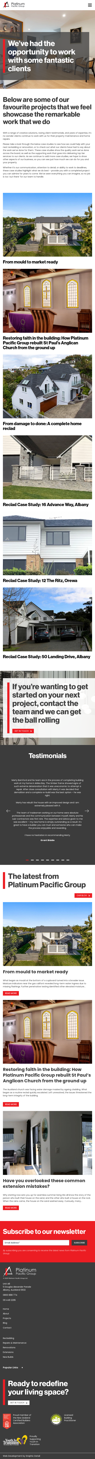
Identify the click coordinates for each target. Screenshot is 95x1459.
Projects (7, 1318)
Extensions (8, 1352)
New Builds (8, 1357)
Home (6, 1308)
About (6, 1313)
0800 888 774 (10, 1295)
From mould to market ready (35, 972)
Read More (11, 993)
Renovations (9, 1347)
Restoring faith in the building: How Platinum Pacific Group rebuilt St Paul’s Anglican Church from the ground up (47, 1075)
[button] (8, 810)
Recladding (8, 1338)
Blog (5, 1322)
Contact (7, 1327)
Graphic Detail (33, 1455)
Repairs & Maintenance (14, 1342)
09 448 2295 (9, 1300)
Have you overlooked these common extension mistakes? (44, 1183)
